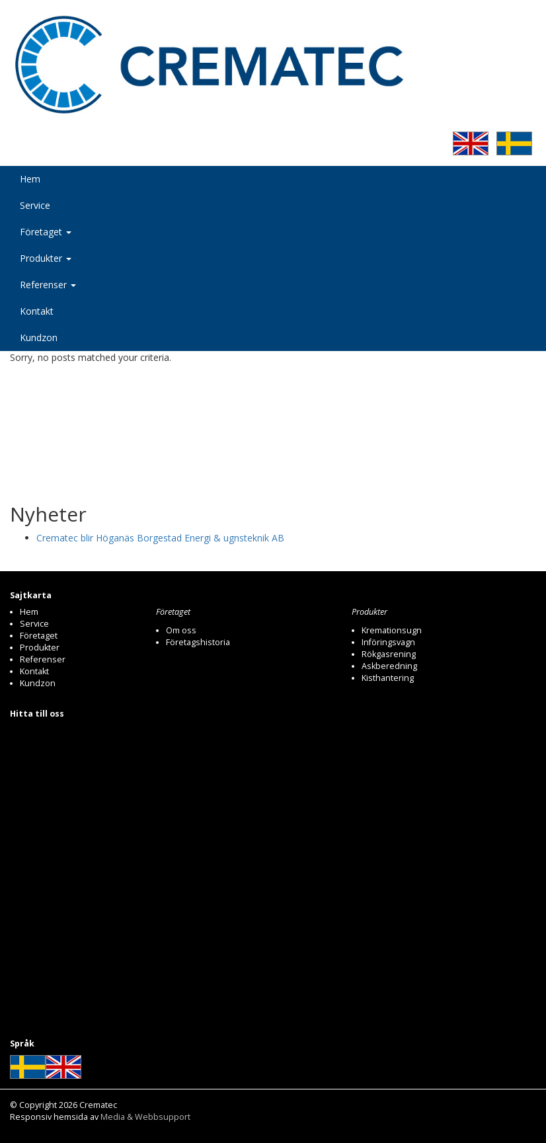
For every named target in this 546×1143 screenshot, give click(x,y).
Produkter (45, 258)
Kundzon (39, 337)
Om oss (181, 630)
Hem (30, 179)
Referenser (48, 284)
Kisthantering (388, 678)
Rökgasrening (389, 654)
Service (35, 205)
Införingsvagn (388, 642)
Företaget (45, 231)
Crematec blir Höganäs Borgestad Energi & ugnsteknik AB (160, 538)
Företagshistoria (198, 642)
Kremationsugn (392, 630)
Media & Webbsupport (145, 1117)
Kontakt (37, 311)
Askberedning (389, 666)
